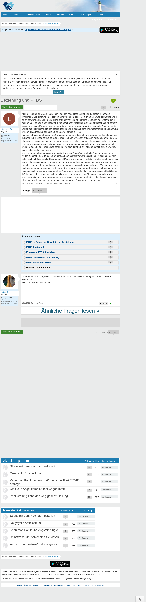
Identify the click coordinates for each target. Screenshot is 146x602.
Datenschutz (48, 585)
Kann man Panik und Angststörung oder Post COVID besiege (50, 530)
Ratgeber (60, 15)
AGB (73, 585)
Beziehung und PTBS (21, 100)
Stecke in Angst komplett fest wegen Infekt (37, 489)
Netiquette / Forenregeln (86, 585)
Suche (48, 15)
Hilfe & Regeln (85, 15)
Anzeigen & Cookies (62, 585)
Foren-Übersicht (9, 557)
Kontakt (20, 585)
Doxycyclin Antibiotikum (25, 473)
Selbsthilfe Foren (32, 15)
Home (6, 15)
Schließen (58, 92)
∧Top (139, 599)
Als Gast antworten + (12, 107)
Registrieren (97, 19)
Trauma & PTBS (51, 557)
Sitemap (100, 585)
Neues (16, 15)
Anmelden (112, 19)
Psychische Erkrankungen (30, 557)
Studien (100, 15)
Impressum (37, 585)
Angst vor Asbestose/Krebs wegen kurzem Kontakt (43, 544)
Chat (71, 15)
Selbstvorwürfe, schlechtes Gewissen (34, 537)
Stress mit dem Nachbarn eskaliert (32, 466)
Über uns (27, 585)
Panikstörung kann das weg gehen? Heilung (39, 496)
